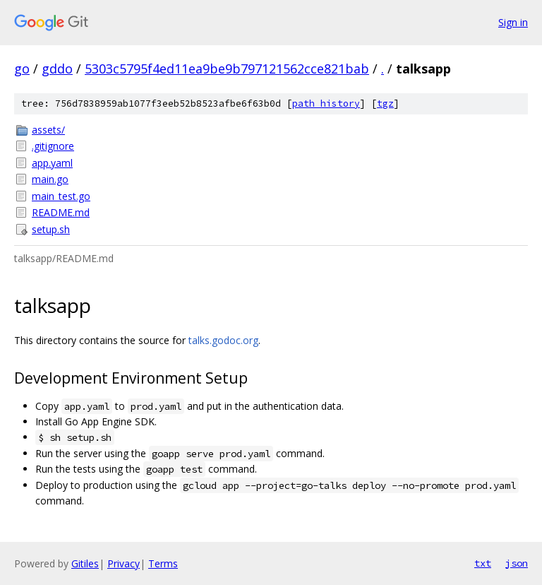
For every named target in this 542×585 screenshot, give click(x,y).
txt (482, 563)
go (22, 68)
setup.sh (51, 229)
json (516, 563)
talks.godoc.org (223, 340)
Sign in (513, 22)
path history (326, 104)
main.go (50, 179)
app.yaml (52, 163)
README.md (61, 212)
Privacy (123, 563)
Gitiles (85, 563)
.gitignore (53, 146)
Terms (163, 563)
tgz (385, 104)
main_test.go (61, 196)
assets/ (48, 129)
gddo (57, 68)
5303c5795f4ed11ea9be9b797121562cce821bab (227, 68)
